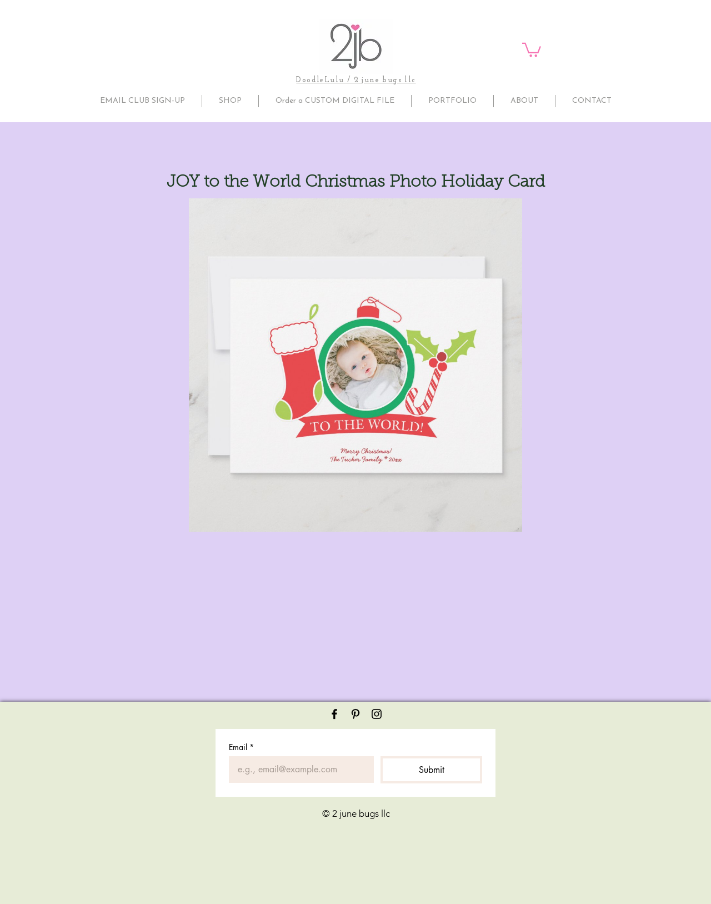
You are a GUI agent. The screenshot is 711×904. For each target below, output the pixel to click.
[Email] (298, 769)
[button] (531, 49)
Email (241, 747)
